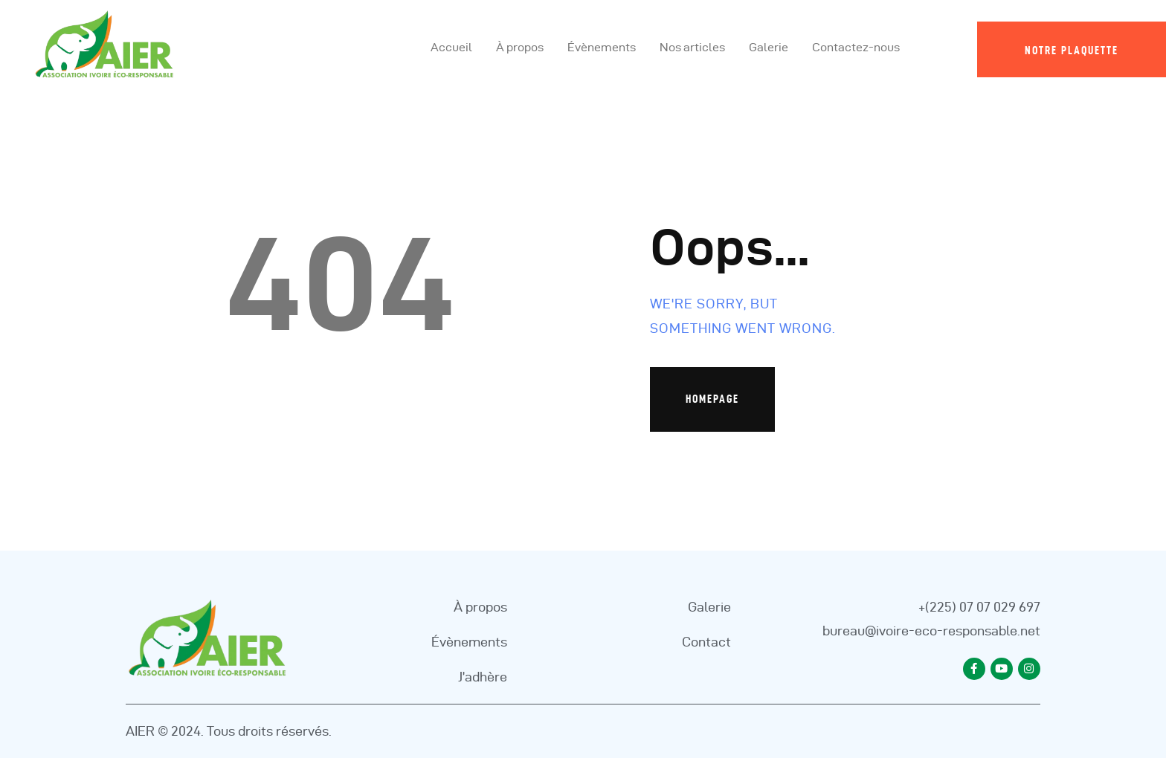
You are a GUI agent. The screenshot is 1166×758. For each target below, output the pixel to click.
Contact (706, 642)
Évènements (469, 642)
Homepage (712, 398)
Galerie (709, 607)
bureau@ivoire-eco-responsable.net (931, 630)
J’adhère (482, 677)
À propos (480, 607)
